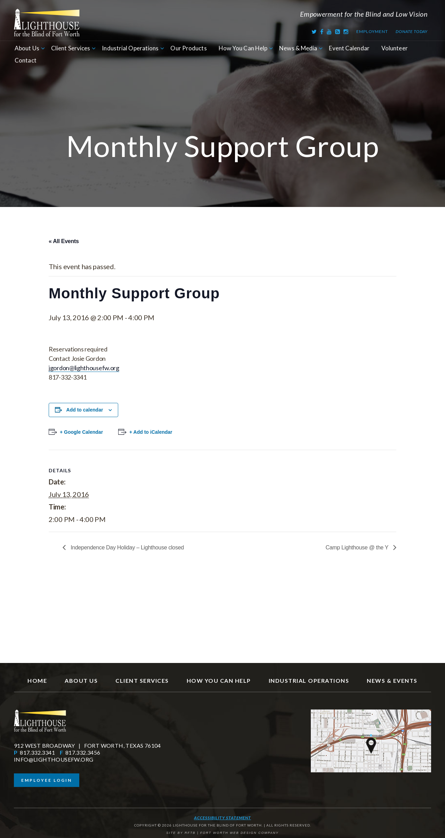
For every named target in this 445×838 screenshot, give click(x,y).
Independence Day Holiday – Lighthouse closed (126, 547)
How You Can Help (243, 48)
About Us (27, 48)
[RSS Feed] (337, 31)
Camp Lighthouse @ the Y (357, 547)
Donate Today (412, 31)
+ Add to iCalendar (150, 432)
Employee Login (46, 780)
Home (37, 680)
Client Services (70, 48)
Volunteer (394, 48)
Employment (372, 31)
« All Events (64, 241)
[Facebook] (322, 31)
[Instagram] (346, 31)
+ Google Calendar (81, 432)
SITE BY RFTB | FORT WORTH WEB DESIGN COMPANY (222, 833)
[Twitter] (314, 31)
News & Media (298, 48)
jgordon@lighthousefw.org (84, 368)
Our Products (188, 48)
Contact (26, 60)
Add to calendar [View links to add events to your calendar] (84, 410)
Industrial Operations (130, 48)
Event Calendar (349, 48)
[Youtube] (329, 31)
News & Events (392, 680)
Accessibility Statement (222, 817)
